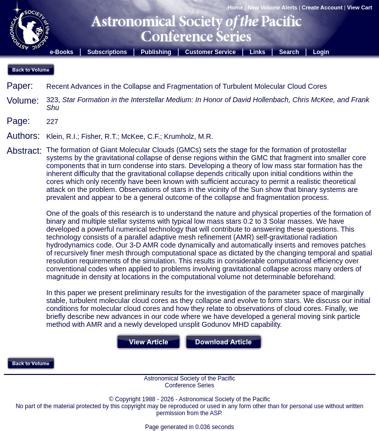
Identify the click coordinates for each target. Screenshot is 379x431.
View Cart (360, 7)
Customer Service (210, 52)
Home (235, 7)
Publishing (156, 52)
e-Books (61, 52)
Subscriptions (107, 52)
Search (289, 52)
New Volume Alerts (272, 7)
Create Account (322, 7)
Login (321, 52)
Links (257, 52)
